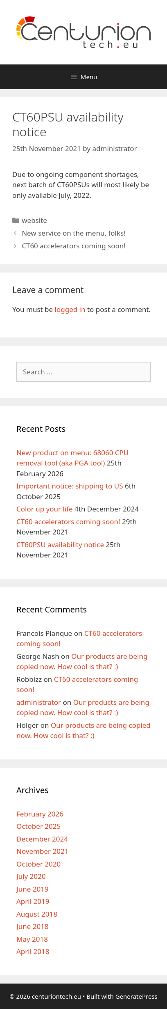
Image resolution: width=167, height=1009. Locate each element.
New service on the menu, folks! (74, 233)
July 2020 (31, 876)
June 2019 (32, 889)
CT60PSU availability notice (60, 544)
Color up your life (44, 509)
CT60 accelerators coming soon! (74, 245)
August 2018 (36, 914)
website (34, 220)
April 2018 (32, 951)
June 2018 (32, 926)
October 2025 (38, 826)
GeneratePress (136, 996)
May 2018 (32, 939)
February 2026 (39, 814)
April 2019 (32, 901)
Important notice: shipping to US (69, 486)
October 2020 (38, 864)
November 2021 (42, 851)
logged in (70, 309)
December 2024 (42, 839)
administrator (38, 702)
